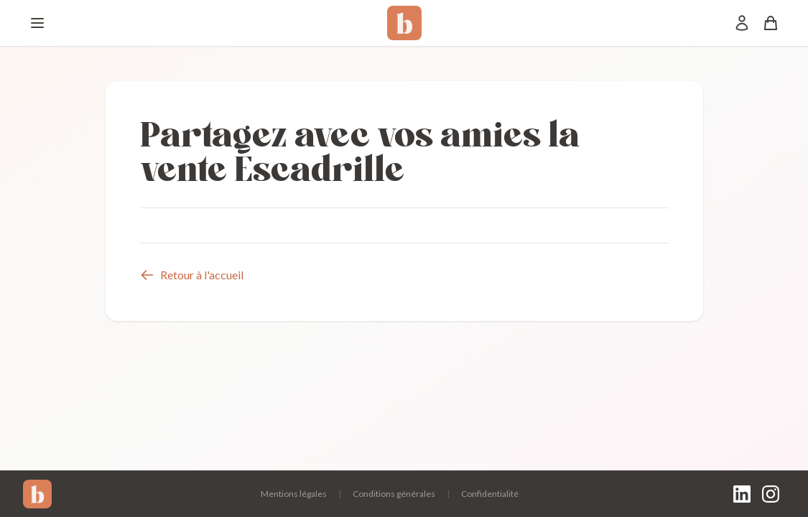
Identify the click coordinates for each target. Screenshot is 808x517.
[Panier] (770, 23)
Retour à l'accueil (191, 275)
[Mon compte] (742, 23)
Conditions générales (394, 493)
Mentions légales (294, 493)
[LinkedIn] (742, 494)
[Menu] (37, 23)
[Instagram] (770, 494)
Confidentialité (490, 493)
